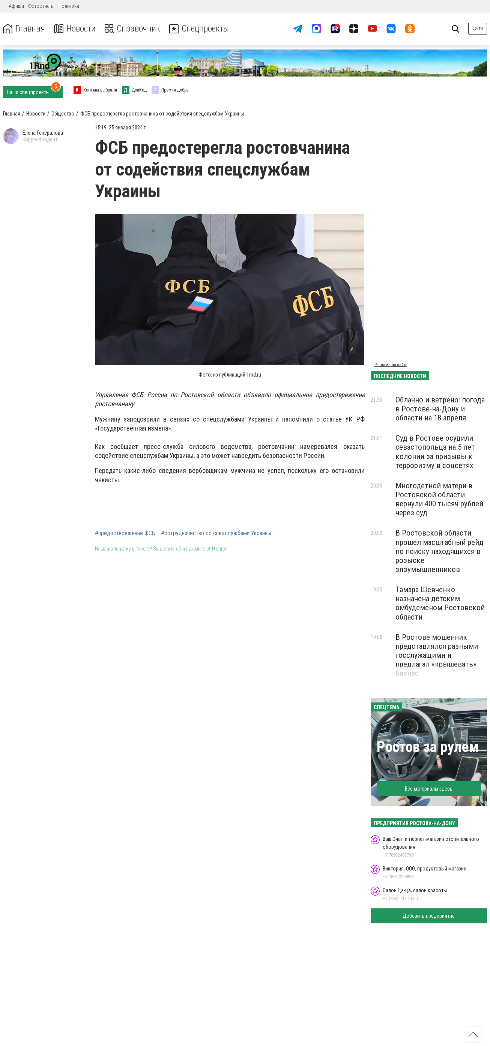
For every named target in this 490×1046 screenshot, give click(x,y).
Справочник (133, 29)
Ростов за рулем (428, 747)
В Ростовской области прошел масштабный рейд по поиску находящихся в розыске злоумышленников (439, 551)
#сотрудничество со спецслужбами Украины (216, 533)
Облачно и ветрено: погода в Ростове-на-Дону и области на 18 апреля (440, 408)
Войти (477, 28)
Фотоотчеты (41, 6)
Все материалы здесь (428, 789)
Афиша (16, 6)
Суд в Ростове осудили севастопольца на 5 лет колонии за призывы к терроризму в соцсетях (435, 452)
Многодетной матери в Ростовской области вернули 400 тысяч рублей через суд (439, 499)
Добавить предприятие (429, 916)
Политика (69, 6)
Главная (23, 29)
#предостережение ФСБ (125, 533)
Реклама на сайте (390, 364)
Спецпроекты (200, 29)
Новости (74, 29)
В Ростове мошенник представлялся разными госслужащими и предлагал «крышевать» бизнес (436, 655)
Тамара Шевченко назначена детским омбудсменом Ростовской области (440, 603)
